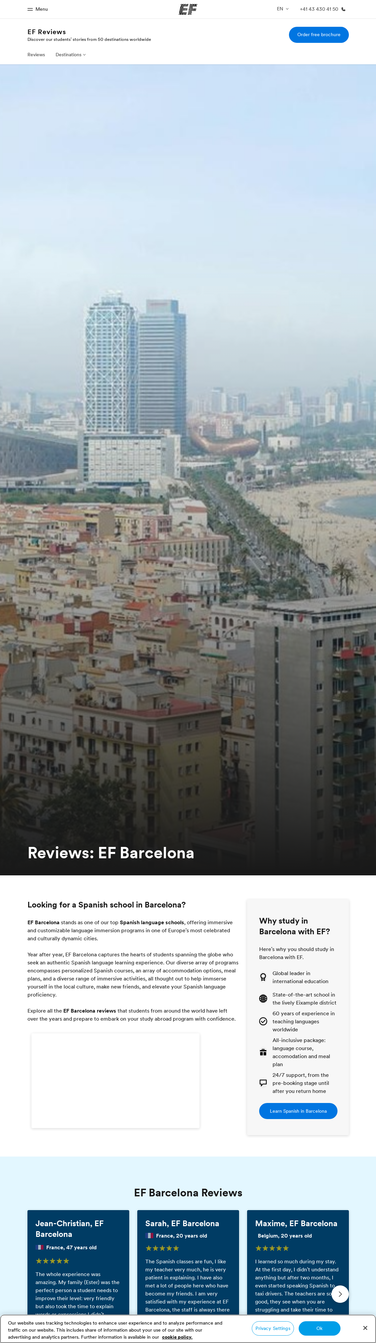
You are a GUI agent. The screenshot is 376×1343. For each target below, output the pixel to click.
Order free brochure (319, 34)
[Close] (365, 1328)
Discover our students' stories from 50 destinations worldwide (89, 39)
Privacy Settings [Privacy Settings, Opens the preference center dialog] (272, 1328)
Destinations (68, 54)
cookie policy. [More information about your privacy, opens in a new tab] (177, 1337)
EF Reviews (46, 31)
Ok (319, 1328)
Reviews (36, 54)
